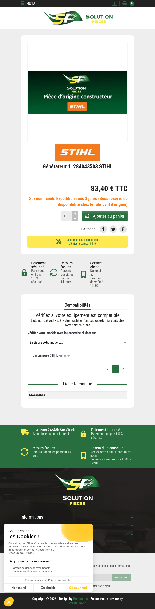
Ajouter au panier (104, 216)
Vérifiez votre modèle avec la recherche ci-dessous (62, 333)
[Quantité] (66, 216)
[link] (103, 229)
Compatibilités (77, 305)
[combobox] (77, 342)
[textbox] (77, 342)
